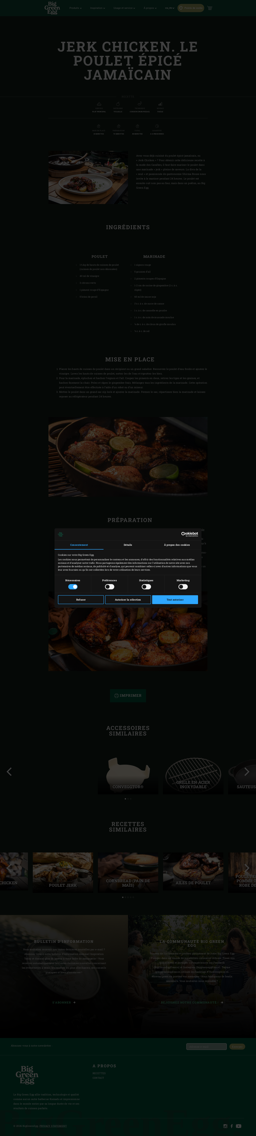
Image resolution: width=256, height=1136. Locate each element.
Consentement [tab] (79, 544)
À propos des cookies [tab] (177, 544)
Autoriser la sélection (128, 599)
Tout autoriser (175, 599)
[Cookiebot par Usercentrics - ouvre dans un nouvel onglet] (183, 534)
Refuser (81, 599)
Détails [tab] (128, 544)
